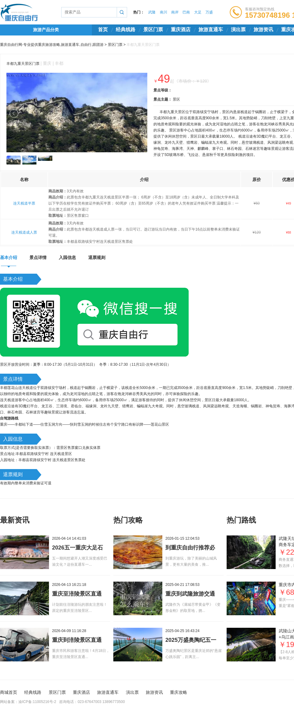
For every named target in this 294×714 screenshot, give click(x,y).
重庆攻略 (178, 692)
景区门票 (153, 29)
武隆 (152, 12)
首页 (103, 29)
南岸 (175, 12)
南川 (163, 12)
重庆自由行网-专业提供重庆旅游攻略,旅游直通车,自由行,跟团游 (52, 45)
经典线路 (125, 29)
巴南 (186, 12)
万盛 (209, 12)
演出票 (238, 29)
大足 (198, 12)
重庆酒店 (180, 29)
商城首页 (8, 692)
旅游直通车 (210, 29)
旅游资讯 (263, 29)
